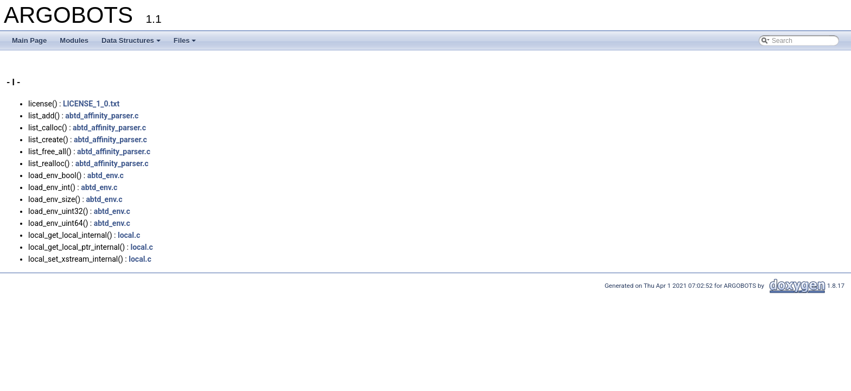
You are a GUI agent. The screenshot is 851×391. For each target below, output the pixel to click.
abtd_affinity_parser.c (101, 115)
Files (185, 40)
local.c (129, 235)
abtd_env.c (105, 175)
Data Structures (131, 40)
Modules (74, 40)
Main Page (29, 40)
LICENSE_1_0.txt (91, 103)
